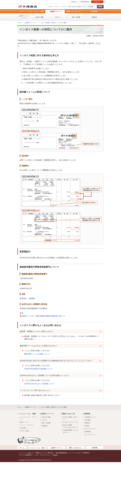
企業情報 (93, 11)
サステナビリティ (90, 429)
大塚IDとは (74, 1)
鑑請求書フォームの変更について (37, 354)
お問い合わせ (72, 6)
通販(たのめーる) (68, 414)
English (79, 6)
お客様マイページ (55, 11)
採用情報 (88, 431)
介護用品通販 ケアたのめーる (70, 431)
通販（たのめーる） (74, 11)
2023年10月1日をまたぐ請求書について (39, 384)
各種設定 (94, 17)
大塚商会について (90, 417)
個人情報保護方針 (62, 453)
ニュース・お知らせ (26, 453)
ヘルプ (36, 455)
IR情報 (87, 426)
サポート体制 (24, 431)
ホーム (21, 11)
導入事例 (23, 428)
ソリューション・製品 (35, 11)
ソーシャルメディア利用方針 (79, 453)
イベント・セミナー (61, 6)
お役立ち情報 (39, 17)
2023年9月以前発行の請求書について (38, 369)
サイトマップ (45, 455)
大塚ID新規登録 (85, 1)
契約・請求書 (76, 17)
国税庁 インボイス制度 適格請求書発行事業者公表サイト (44, 316)
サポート (51, 6)
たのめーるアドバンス (70, 422)
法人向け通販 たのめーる (70, 418)
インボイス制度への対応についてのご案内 (53, 23)
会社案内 (88, 420)
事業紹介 (88, 423)
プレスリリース (90, 434)
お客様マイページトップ (24, 17)
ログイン (97, 2)
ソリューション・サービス (28, 418)
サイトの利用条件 (26, 455)
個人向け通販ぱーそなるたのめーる (70, 426)
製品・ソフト (24, 422)
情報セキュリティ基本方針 (44, 453)
